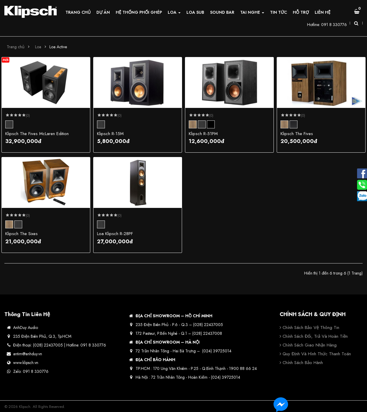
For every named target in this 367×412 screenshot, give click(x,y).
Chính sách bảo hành (303, 362)
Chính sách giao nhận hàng (310, 345)
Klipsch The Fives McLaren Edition (37, 133)
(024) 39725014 (216, 351)
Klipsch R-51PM (203, 133)
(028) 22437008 (207, 333)
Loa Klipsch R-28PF (115, 233)
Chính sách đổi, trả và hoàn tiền (315, 336)
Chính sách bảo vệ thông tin (311, 327)
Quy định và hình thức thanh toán (317, 354)
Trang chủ (16, 47)
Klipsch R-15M (110, 133)
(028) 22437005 (208, 324)
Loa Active (58, 47)
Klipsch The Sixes (21, 233)
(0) (28, 115)
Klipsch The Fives (297, 133)
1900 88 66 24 (243, 368)
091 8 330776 (334, 24)
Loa (38, 47)
